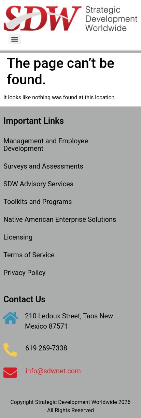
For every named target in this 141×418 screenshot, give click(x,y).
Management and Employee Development (45, 145)
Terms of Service (29, 255)
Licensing (17, 237)
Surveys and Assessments (43, 166)
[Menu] (15, 39)
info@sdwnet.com (53, 371)
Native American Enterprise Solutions (59, 219)
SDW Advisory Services (38, 184)
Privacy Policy (24, 273)
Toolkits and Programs (37, 202)
